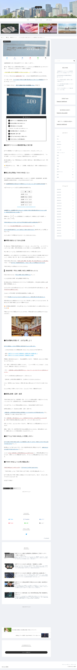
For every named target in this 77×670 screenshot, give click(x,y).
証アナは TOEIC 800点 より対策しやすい (19, 137)
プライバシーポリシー (65, 666)
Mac (65, 139)
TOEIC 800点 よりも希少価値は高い (18, 139)
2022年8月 (65, 190)
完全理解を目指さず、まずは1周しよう (18, 131)
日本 (65, 161)
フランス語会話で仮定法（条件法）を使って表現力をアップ (65, 80)
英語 (65, 169)
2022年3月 (65, 195)
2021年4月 (65, 225)
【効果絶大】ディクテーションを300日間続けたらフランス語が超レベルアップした (65, 72)
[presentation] (12, 217)
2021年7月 (65, 217)
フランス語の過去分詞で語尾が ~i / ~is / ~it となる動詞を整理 (65, 85)
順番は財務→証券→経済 (16, 134)
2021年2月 (65, 231)
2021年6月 (65, 220)
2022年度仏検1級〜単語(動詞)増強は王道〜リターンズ (64, 76)
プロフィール (72, 666)
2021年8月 (65, 214)
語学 (65, 174)
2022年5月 (65, 192)
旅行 (65, 158)
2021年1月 (65, 233)
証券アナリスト (6, 489)
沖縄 (65, 166)
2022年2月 (65, 198)
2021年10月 (65, 209)
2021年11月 (65, 206)
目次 (26, 117)
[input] (65, 61)
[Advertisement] (26, 501)
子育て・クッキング (65, 153)
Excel (65, 136)
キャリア (65, 147)
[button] (74, 61)
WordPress (65, 144)
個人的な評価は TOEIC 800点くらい (18, 123)
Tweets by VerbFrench (62, 101)
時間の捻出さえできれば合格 (16, 126)
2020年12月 (65, 236)
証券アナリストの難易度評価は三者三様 (19, 120)
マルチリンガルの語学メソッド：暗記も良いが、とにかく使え (65, 89)
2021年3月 (65, 228)
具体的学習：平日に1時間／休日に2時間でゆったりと (19, 128)
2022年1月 (65, 200)
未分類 (65, 164)
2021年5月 (65, 222)
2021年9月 (65, 211)
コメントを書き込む (26, 654)
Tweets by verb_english (62, 113)
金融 (11, 489)
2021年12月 (65, 203)
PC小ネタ (65, 142)
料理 (65, 155)
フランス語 (65, 150)
